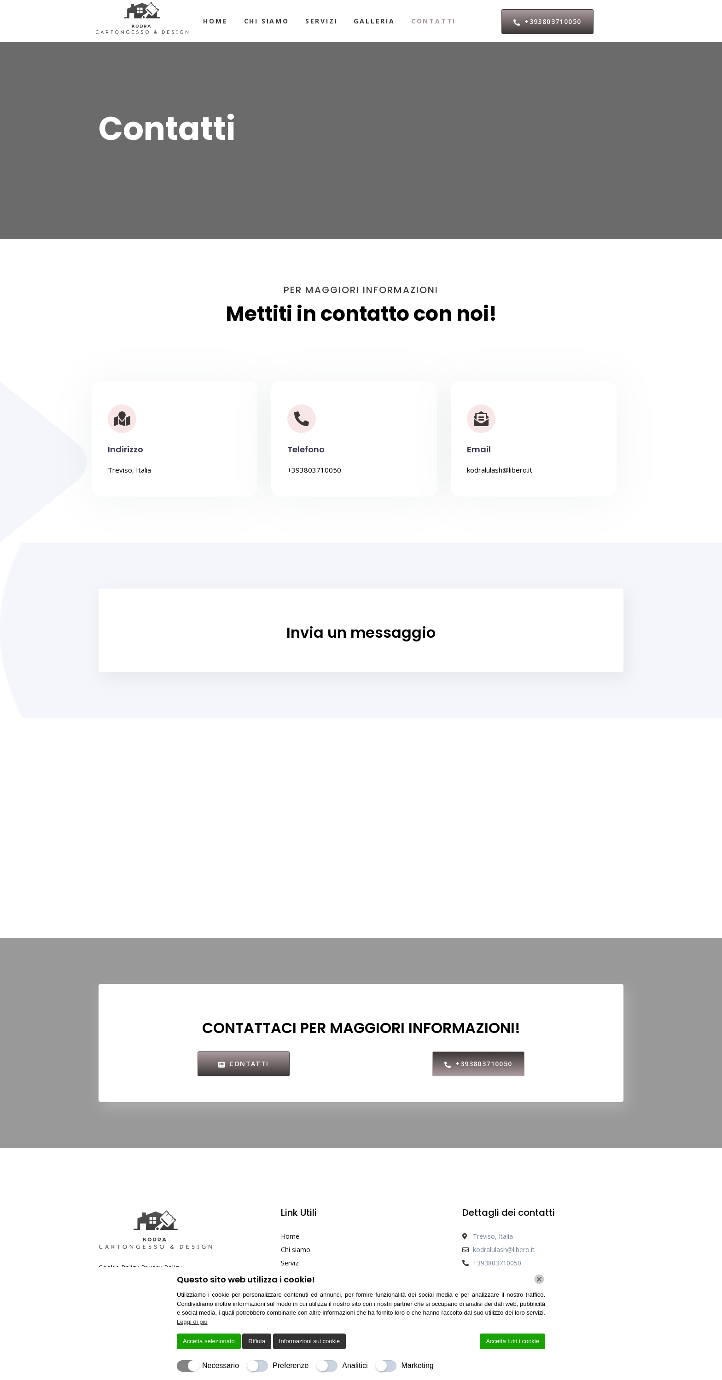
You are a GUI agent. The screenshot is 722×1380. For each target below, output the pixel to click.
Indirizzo (125, 449)
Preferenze (291, 1365)
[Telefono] (301, 418)
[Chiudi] (539, 1279)
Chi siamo (266, 21)
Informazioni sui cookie (309, 1341)
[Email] (481, 418)
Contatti (433, 21)
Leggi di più (192, 1321)
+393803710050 (314, 469)
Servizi (321, 21)
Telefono (306, 449)
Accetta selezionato (209, 1341)
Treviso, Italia (129, 469)
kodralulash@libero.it (499, 469)
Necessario (220, 1365)
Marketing (417, 1365)
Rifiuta (256, 1341)
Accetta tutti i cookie (512, 1341)
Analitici (354, 1365)
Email (479, 449)
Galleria (374, 21)
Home (215, 21)
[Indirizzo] (122, 418)
